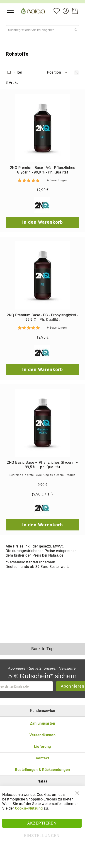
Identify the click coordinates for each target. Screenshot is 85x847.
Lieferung (42, 746)
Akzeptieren (42, 823)
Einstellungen (42, 835)
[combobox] (42, 29)
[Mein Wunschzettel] (56, 10)
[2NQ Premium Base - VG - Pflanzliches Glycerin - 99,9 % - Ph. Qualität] (42, 128)
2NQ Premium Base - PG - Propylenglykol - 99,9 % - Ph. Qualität (42, 317)
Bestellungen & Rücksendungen (42, 770)
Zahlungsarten (42, 723)
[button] (10, 10)
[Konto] (65, 10)
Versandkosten (42, 735)
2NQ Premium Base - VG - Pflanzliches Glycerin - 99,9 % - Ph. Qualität (42, 170)
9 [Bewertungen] (57, 327)
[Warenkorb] (74, 10)
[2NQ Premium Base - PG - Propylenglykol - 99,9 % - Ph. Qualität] (42, 275)
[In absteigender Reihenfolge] (76, 72)
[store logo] (33, 10)
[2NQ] (42, 205)
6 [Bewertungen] (57, 180)
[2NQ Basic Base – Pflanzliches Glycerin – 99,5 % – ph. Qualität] (42, 423)
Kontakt (42, 758)
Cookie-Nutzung (29, 808)
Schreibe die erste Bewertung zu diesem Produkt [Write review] (42, 475)
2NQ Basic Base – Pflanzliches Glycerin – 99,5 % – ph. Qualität (42, 464)
